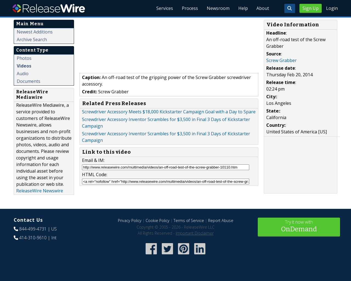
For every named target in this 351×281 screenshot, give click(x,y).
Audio (23, 74)
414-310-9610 (33, 238)
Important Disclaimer (195, 233)
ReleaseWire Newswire (39, 191)
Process (190, 8)
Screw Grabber (281, 60)
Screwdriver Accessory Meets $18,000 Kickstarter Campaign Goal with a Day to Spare (169, 112)
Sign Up (310, 8)
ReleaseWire (48, 8)
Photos (24, 58)
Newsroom (217, 8)
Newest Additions (35, 32)
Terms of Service (189, 220)
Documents (28, 81)
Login (332, 8)
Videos (24, 66)
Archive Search (32, 39)
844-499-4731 (33, 229)
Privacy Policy (129, 220)
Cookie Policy (157, 220)
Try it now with (299, 226)
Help (243, 8)
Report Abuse (220, 220)
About (262, 8)
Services (164, 8)
